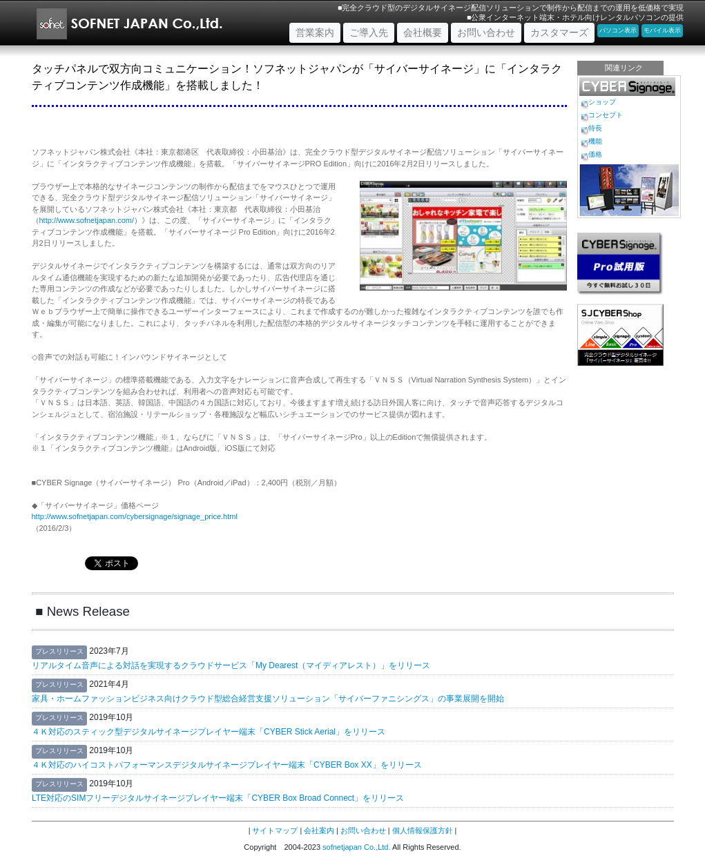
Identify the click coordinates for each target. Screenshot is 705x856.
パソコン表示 (618, 30)
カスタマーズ (559, 32)
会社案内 (319, 830)
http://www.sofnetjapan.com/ (87, 220)
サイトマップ (275, 830)
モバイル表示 (662, 30)
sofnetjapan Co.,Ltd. (356, 847)
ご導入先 (368, 32)
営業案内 (318, 31)
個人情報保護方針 (422, 830)
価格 (595, 154)
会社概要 (422, 32)
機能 (595, 141)
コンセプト (605, 115)
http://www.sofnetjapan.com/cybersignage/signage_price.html (135, 516)
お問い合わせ (486, 32)
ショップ (602, 102)
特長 (595, 128)
